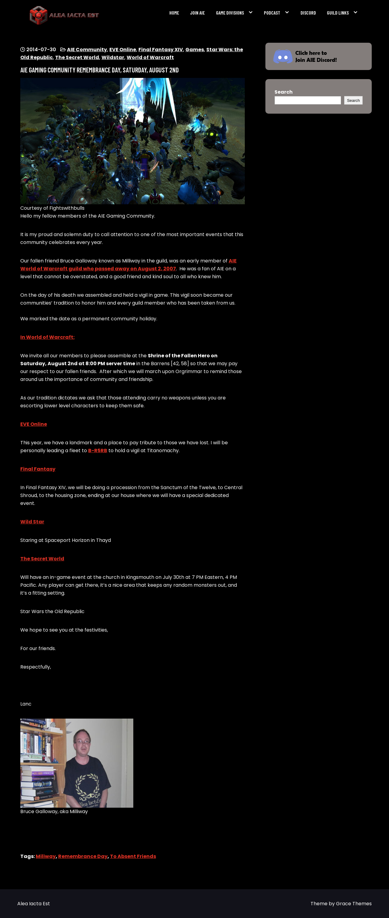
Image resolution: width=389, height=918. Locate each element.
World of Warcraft (150, 57)
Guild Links (338, 12)
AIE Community (87, 49)
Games (194, 49)
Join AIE (197, 12)
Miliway (46, 856)
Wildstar (112, 57)
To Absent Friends (133, 856)
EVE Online (122, 49)
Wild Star (32, 521)
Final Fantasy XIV (160, 49)
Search (283, 91)
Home (174, 12)
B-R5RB (97, 450)
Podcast (272, 12)
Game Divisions (230, 12)
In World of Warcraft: (47, 337)
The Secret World (77, 57)
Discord (308, 12)
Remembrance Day (83, 856)
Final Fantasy (37, 469)
